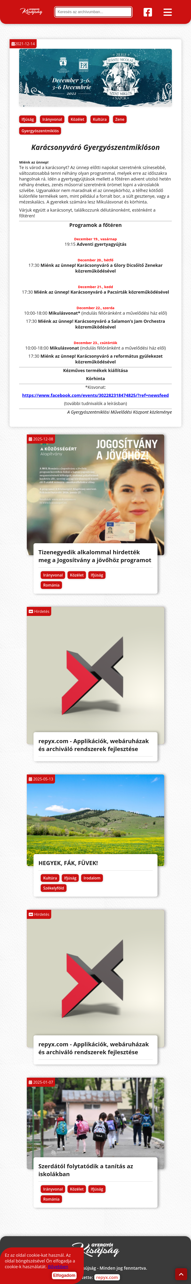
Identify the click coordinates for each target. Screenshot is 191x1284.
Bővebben (58, 1266)
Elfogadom (64, 1275)
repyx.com (107, 1277)
